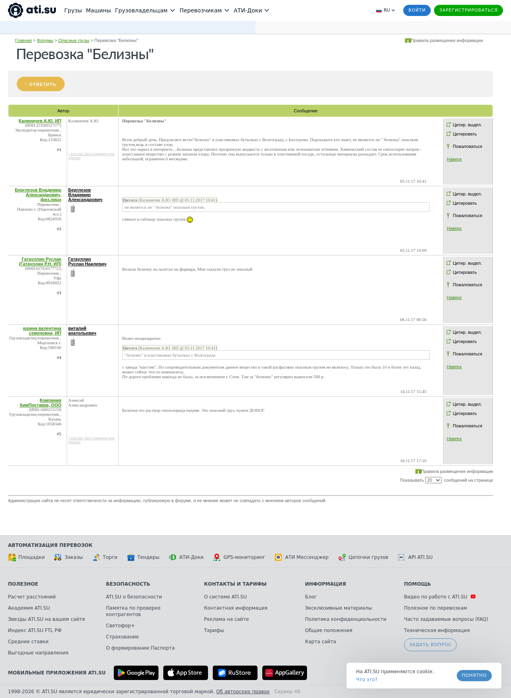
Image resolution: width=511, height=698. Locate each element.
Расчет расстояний (32, 597)
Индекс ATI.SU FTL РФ (34, 630)
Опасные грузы (73, 40)
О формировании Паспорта (140, 648)
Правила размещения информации (447, 40)
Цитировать (465, 134)
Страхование (122, 637)
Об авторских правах (243, 691)
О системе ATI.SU (225, 597)
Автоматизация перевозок (50, 545)
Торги (105, 557)
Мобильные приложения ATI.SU (57, 673)
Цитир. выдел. (467, 124)
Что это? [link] (367, 679)
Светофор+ (120, 625)
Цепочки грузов (363, 557)
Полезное (23, 584)
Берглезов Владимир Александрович (85, 194)
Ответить (42, 84)
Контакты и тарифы (235, 584)
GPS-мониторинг (239, 557)
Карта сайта (320, 641)
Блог (311, 597)
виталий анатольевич (82, 330)
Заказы (68, 557)
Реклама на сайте (226, 619)
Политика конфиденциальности (345, 619)
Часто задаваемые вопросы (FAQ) (446, 619)
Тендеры (143, 557)
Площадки (26, 557)
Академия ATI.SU (29, 608)
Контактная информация (235, 608)
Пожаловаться (467, 146)
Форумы (45, 40)
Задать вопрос (430, 644)
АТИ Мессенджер (302, 557)
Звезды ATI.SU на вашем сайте (46, 619)
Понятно (474, 675)
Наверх (454, 159)
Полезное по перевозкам (435, 608)
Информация (325, 584)
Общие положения (328, 630)
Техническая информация (437, 630)
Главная (23, 40)
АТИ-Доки (186, 557)
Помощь (417, 584)
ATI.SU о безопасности (134, 597)
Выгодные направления (38, 653)
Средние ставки (28, 641)
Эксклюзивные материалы (338, 608)
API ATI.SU (415, 557)
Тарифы (214, 630)
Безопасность (128, 584)
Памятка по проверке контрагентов (133, 611)
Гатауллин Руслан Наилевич (87, 261)
